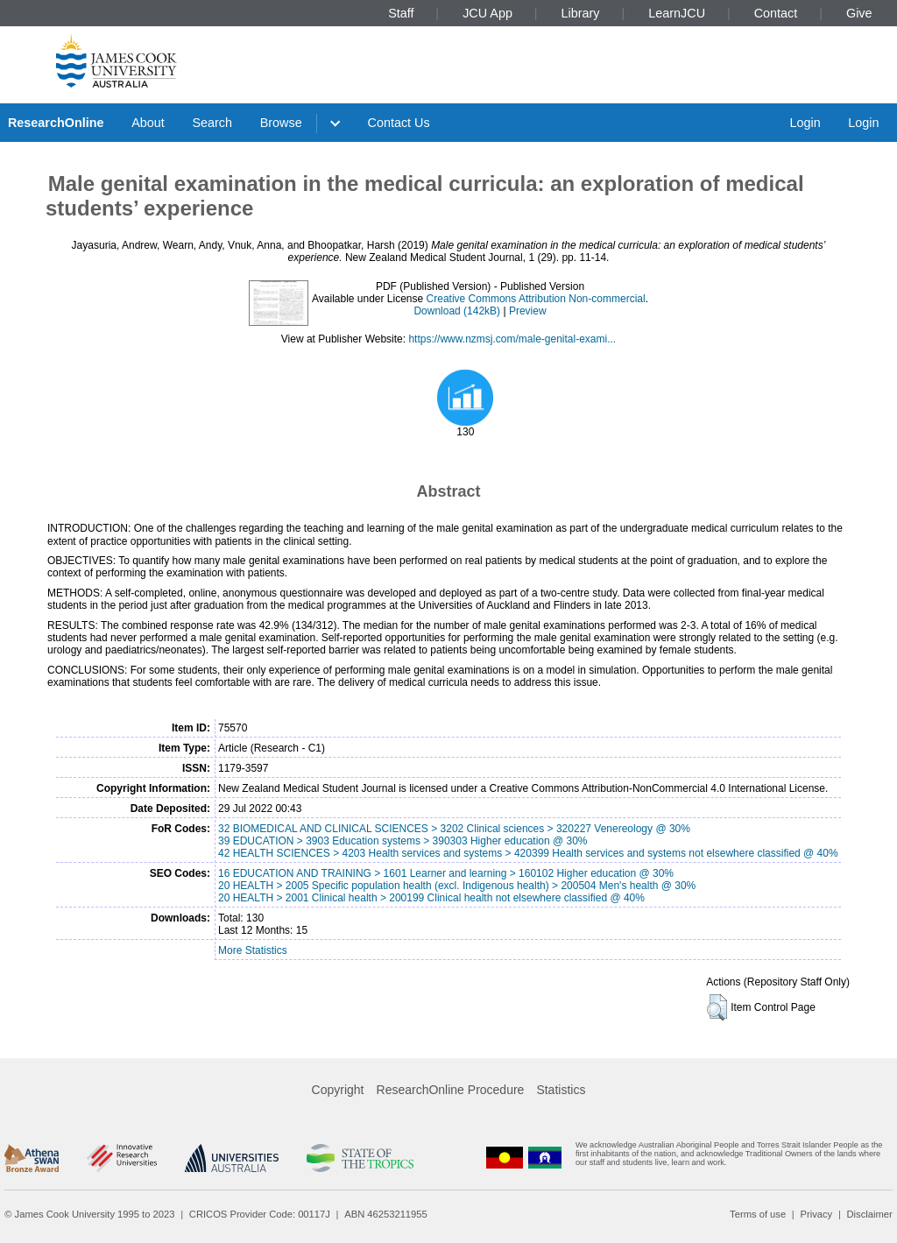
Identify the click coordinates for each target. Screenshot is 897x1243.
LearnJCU (676, 13)
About (148, 123)
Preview (528, 311)
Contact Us (399, 123)
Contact (776, 13)
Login (804, 123)
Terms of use (758, 1214)
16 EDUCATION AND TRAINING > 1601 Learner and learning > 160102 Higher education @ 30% (446, 873)
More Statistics (252, 950)
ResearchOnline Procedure (451, 1090)
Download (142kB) (456, 311)
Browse (281, 123)
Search (212, 123)
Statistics (560, 1090)
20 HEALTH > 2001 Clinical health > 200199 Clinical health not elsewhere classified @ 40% (431, 898)
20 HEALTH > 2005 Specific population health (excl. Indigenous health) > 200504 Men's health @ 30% (457, 885)
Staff (400, 13)
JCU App (487, 13)
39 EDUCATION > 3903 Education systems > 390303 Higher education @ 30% (403, 841)
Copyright (338, 1090)
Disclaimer (870, 1214)
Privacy (816, 1214)
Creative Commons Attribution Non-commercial (536, 299)
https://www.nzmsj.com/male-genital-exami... (512, 339)
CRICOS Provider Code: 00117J (259, 1214)
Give (859, 13)
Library (581, 13)
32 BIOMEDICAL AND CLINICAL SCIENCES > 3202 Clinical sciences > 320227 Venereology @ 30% (454, 829)
